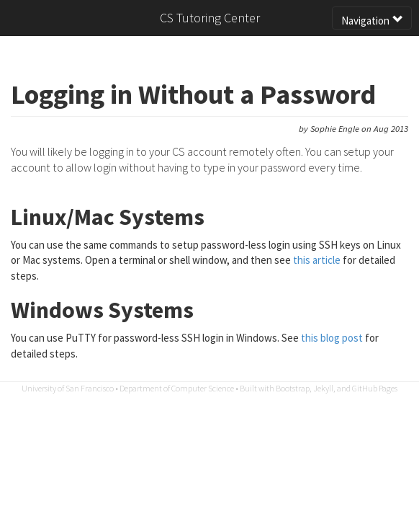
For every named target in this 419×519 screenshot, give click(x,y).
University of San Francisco (68, 388)
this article (317, 260)
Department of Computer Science (177, 388)
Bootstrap (293, 388)
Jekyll (323, 388)
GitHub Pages (374, 388)
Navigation (371, 20)
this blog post (332, 338)
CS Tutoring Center (210, 17)
